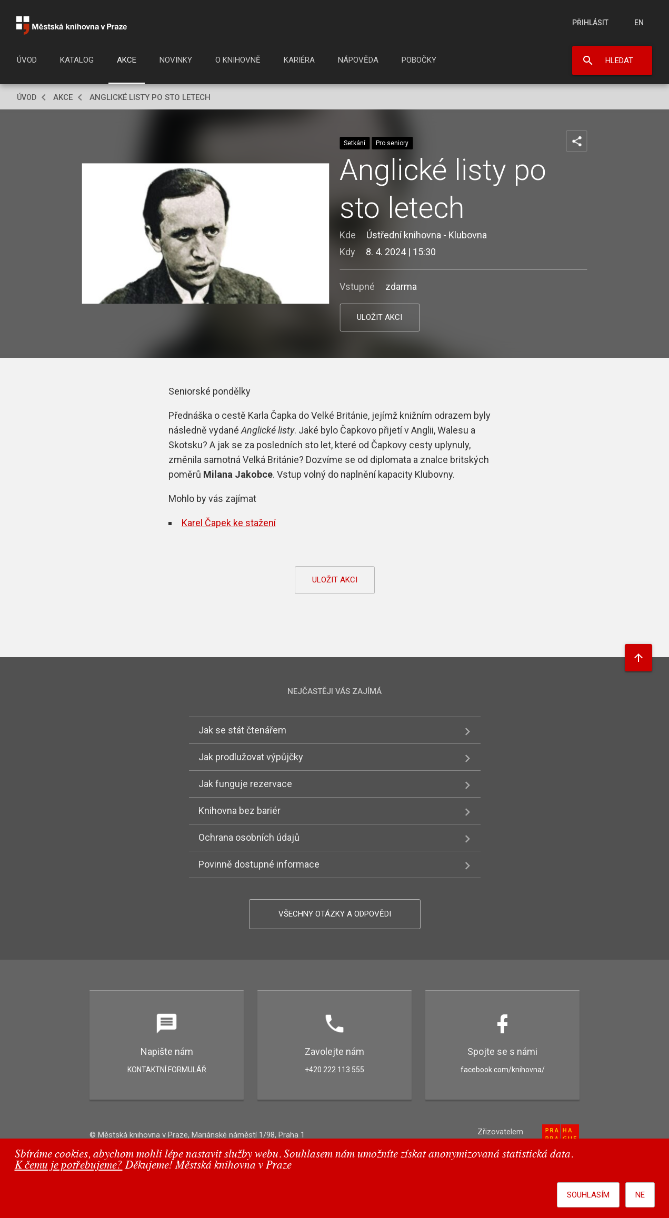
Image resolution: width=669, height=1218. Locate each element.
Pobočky (419, 60)
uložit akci (379, 317)
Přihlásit (590, 22)
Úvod (27, 60)
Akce (126, 60)
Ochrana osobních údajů (248, 837)
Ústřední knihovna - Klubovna (426, 234)
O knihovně (238, 60)
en (639, 22)
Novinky (175, 60)
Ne (640, 1195)
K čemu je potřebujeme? (69, 1165)
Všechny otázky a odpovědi (334, 914)
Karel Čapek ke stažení (229, 522)
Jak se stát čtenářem (242, 730)
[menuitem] (26, 63)
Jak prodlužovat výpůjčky (250, 756)
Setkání (354, 143)
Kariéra (299, 60)
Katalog (77, 60)
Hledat (619, 60)
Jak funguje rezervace (245, 783)
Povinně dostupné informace (258, 864)
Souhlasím (588, 1195)
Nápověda (358, 60)
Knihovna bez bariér (239, 810)
